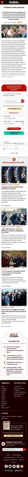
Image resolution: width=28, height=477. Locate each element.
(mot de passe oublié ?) (19, 121)
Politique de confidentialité (10, 459)
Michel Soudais (7, 22)
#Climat (3, 416)
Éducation (4, 403)
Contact (8, 455)
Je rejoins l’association (19, 392)
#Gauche (13, 416)
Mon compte (17, 396)
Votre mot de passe (7, 121)
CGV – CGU (20, 457)
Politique (3, 388)
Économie (4, 401)
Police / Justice (5, 407)
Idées (2, 394)
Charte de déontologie (9, 457)
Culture (3, 396)
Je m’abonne (17, 390)
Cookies (13, 462)
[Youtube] (14, 466)
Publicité (21, 459)
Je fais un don (17, 386)
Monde (3, 398)
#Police (8, 416)
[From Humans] (21, 466)
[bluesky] (10, 466)
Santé (2, 405)
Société (3, 392)
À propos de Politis (19, 394)
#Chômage (4, 418)
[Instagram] (18, 466)
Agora (3, 386)
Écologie (3, 390)
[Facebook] (6, 466)
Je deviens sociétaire (19, 388)
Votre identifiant (7, 116)
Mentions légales (16, 455)
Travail (3, 400)
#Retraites (19, 416)
